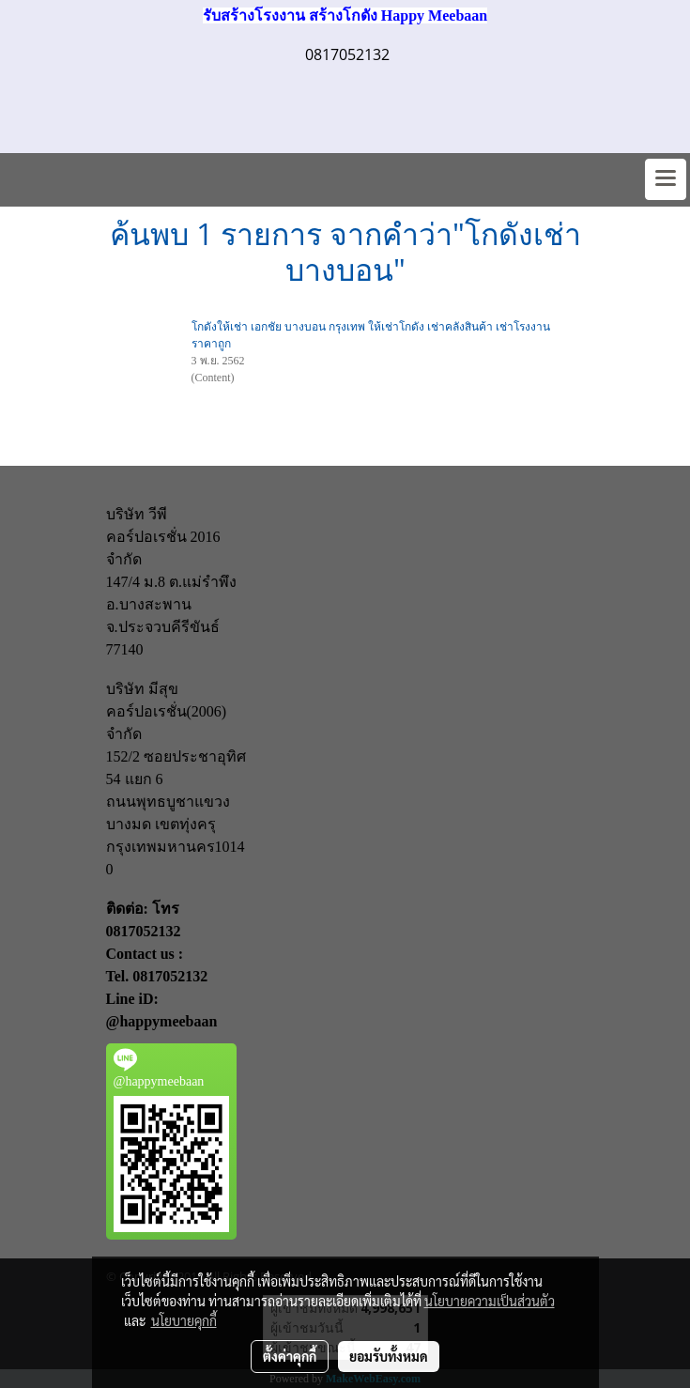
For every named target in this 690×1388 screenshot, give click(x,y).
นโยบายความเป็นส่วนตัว (489, 1300)
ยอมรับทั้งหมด (388, 1356)
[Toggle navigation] (665, 179)
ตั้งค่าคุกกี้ (289, 1356)
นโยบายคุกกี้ (184, 1320)
